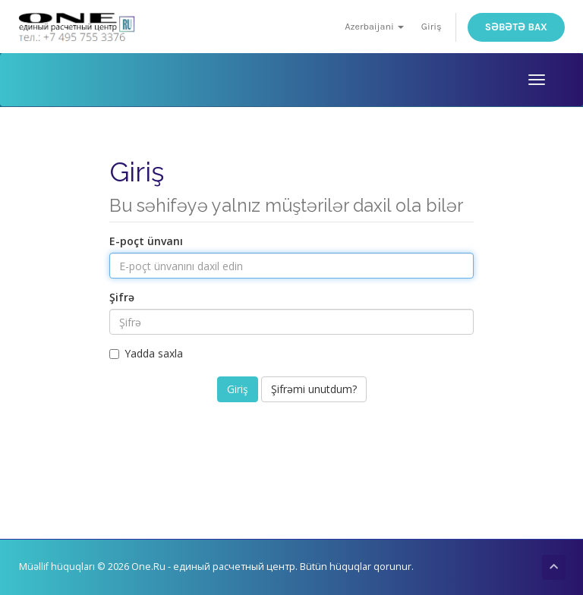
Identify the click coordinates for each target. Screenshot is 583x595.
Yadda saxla (146, 353)
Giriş (431, 26)
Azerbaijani (374, 26)
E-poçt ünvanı (146, 241)
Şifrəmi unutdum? (314, 389)
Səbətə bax (516, 27)
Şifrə (121, 297)
